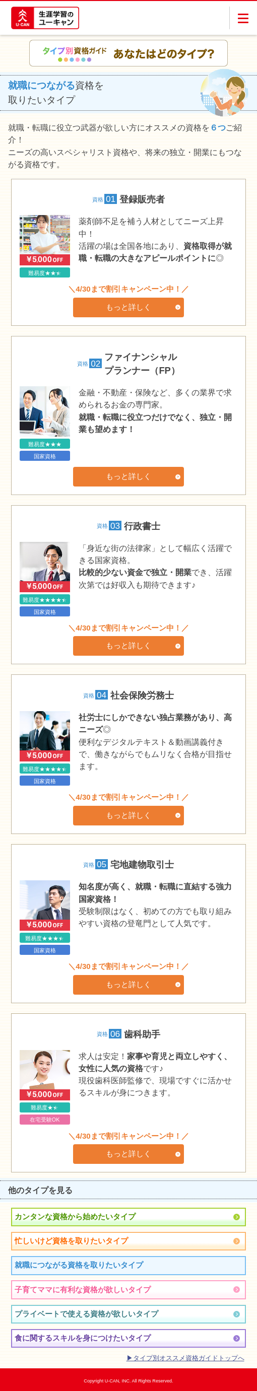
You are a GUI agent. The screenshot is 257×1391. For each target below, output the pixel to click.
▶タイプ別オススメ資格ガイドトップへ (185, 1358)
